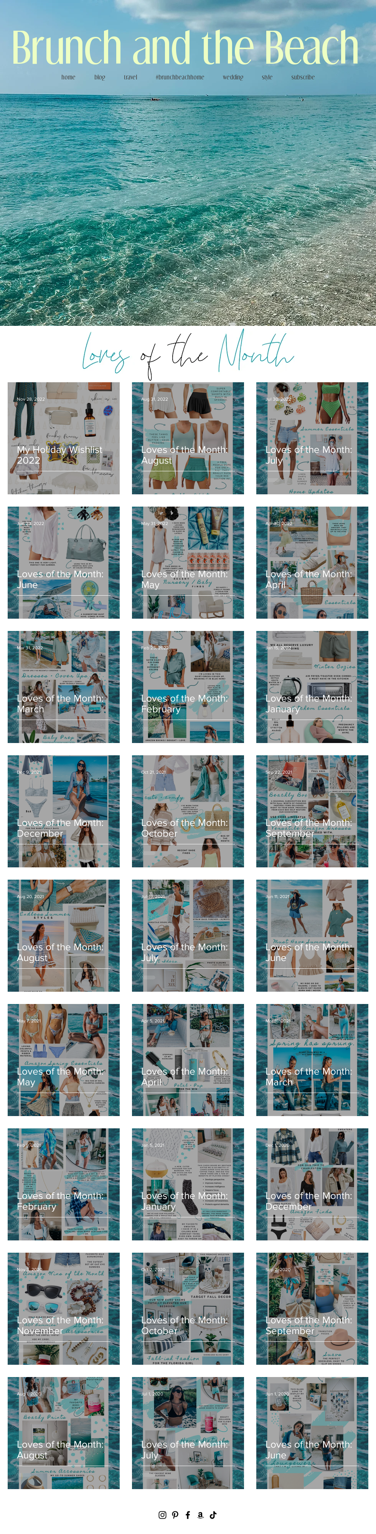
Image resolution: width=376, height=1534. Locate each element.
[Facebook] (188, 1515)
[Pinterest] (175, 1515)
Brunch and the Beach (185, 46)
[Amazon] (200, 1515)
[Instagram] (162, 1515)
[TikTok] (213, 1515)
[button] (267, 77)
